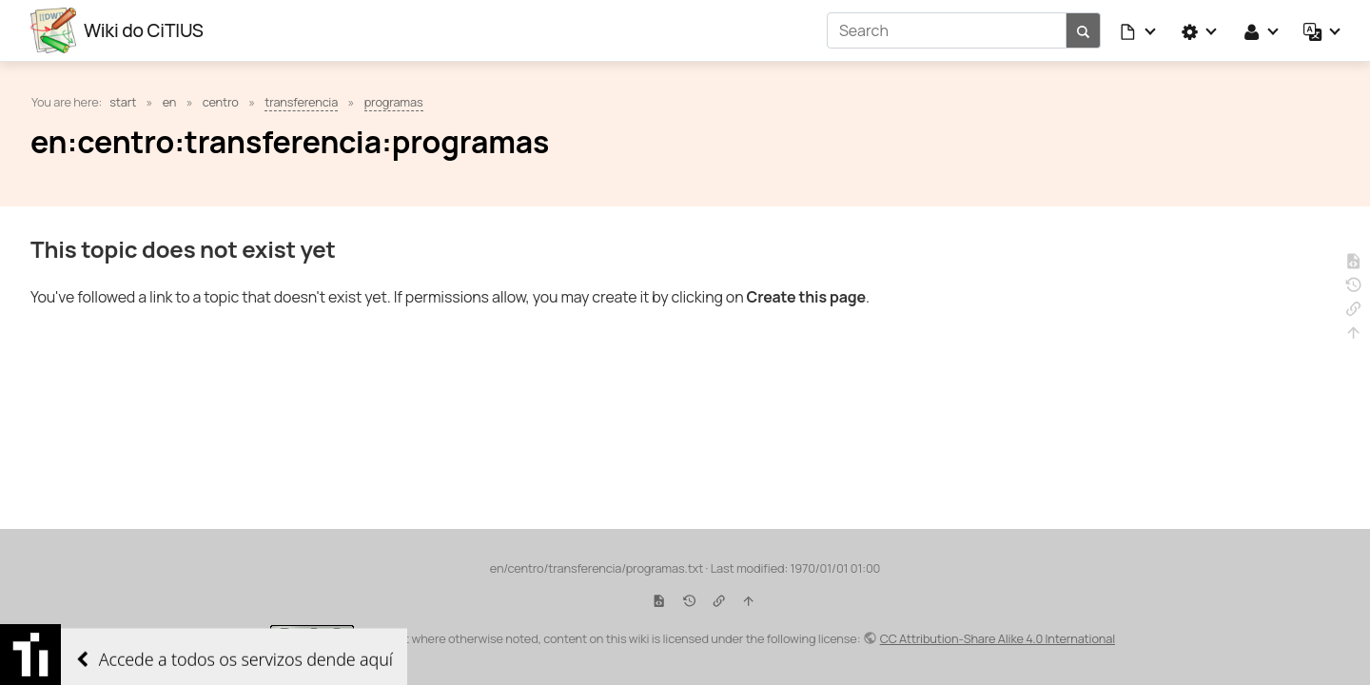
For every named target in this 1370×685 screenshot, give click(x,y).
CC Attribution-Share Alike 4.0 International (997, 638)
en (170, 101)
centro (221, 101)
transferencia (301, 101)
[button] (1139, 30)
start (122, 101)
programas (393, 101)
